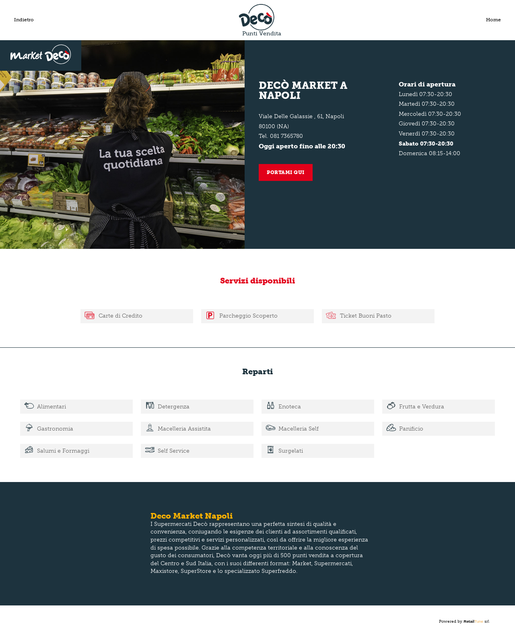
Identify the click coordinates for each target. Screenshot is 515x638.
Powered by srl (464, 621)
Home (493, 20)
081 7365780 (286, 136)
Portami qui (286, 172)
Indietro (24, 20)
